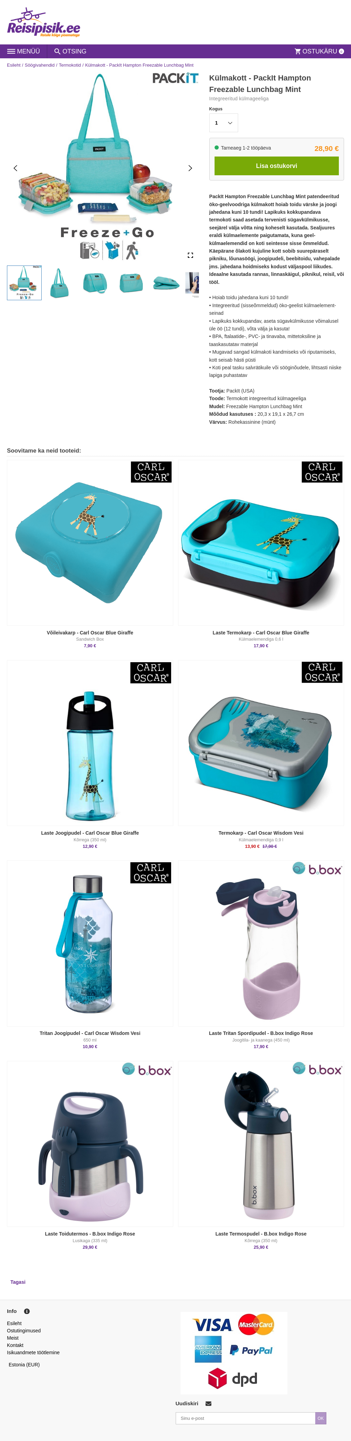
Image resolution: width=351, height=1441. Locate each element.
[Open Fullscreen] (190, 255)
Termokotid (70, 65)
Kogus (216, 109)
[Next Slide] (190, 168)
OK (321, 1418)
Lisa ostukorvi (276, 165)
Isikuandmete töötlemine (33, 1352)
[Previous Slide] (15, 168)
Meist (12, 1338)
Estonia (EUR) (24, 1364)
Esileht (13, 65)
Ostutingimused (24, 1330)
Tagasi (17, 1282)
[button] (24, 283)
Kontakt (15, 1345)
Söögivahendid (40, 65)
